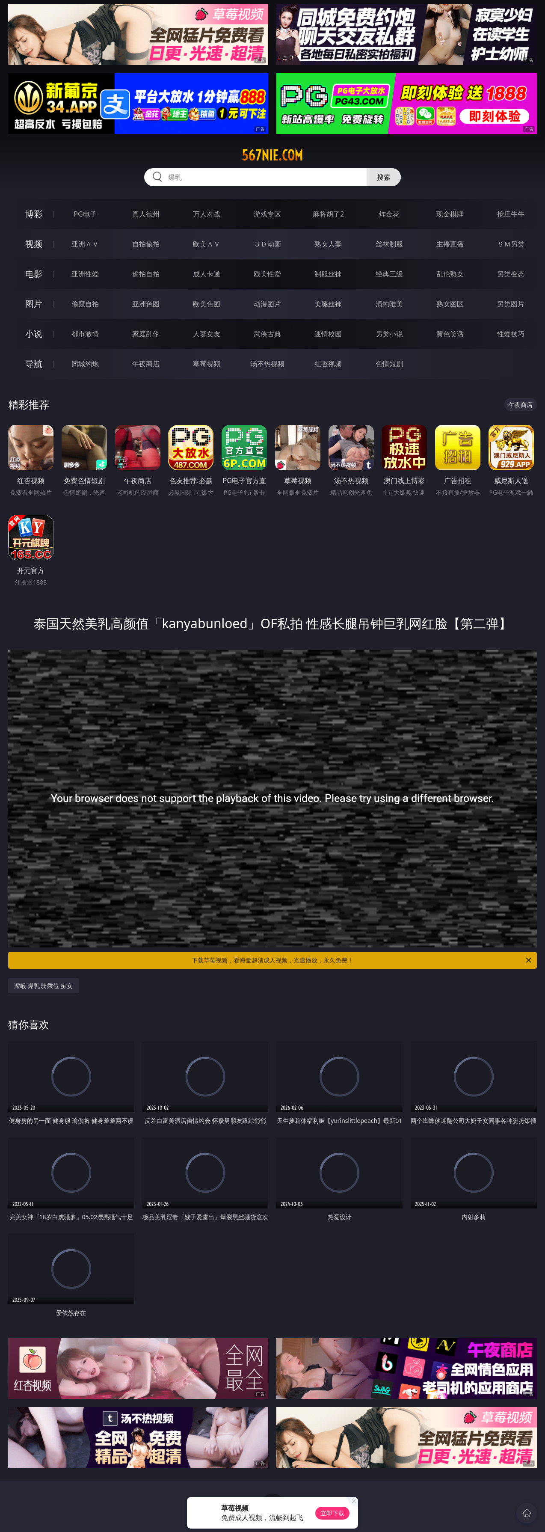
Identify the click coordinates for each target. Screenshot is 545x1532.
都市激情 (85, 333)
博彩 (33, 214)
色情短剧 (389, 363)
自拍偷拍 (146, 244)
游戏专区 (267, 214)
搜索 (384, 177)
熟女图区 (450, 304)
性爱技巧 (510, 333)
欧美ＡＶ (206, 244)
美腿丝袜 (328, 304)
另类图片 (510, 304)
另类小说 (389, 333)
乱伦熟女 (450, 274)
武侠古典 (267, 333)
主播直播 (450, 244)
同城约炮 (85, 363)
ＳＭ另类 (510, 244)
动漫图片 (267, 304)
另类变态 (510, 274)
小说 (33, 333)
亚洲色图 (146, 304)
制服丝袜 (328, 274)
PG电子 (85, 214)
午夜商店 (146, 363)
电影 (33, 273)
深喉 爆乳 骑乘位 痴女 (43, 986)
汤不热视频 (267, 363)
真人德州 (146, 214)
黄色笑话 (450, 333)
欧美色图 (206, 304)
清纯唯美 (389, 304)
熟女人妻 (328, 244)
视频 (33, 243)
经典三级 (389, 274)
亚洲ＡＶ (85, 244)
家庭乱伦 (146, 333)
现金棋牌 (450, 214)
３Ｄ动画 (267, 244)
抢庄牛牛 (510, 214)
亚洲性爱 (85, 274)
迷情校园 (328, 333)
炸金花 (389, 214)
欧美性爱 (267, 274)
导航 (33, 363)
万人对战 (206, 214)
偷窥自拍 (85, 304)
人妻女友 (206, 333)
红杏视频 (328, 363)
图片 (33, 303)
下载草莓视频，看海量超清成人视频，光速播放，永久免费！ (362, 960)
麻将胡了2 (328, 214)
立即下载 (332, 1513)
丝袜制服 (389, 244)
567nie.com (272, 155)
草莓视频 (206, 363)
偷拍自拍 (146, 274)
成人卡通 (206, 274)
